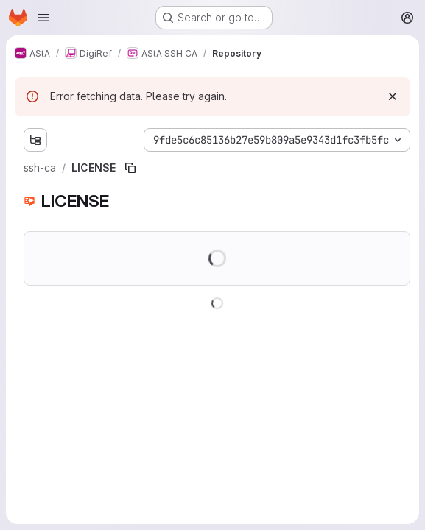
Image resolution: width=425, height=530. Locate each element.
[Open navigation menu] (43, 17)
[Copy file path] (130, 168)
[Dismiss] (392, 96)
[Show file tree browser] (35, 140)
